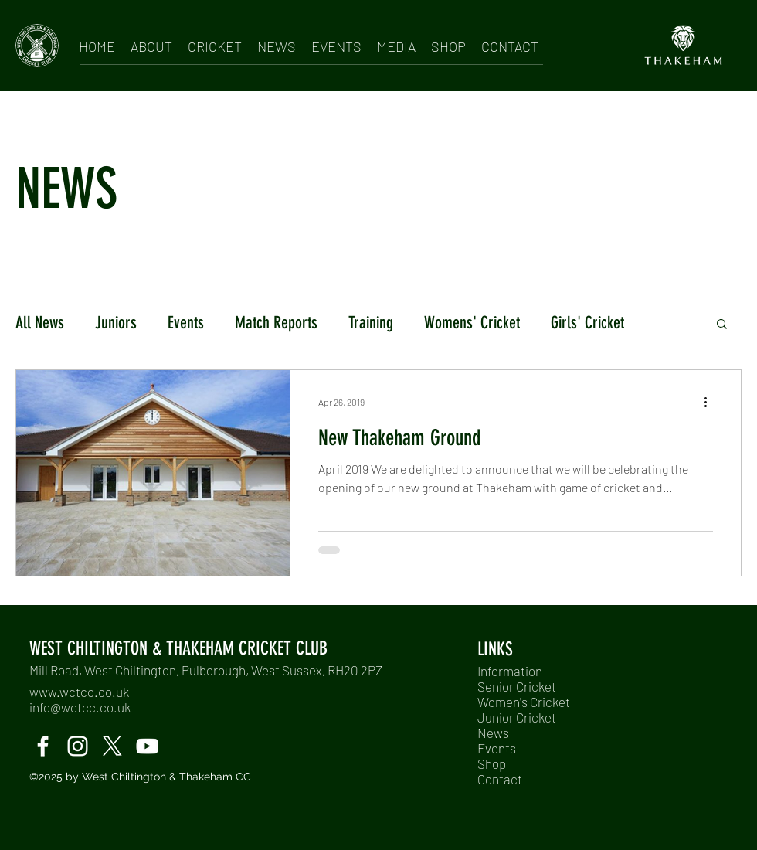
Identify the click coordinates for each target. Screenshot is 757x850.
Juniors (116, 322)
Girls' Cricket (587, 322)
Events (186, 322)
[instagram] (77, 746)
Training (370, 322)
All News (39, 322)
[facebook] (42, 746)
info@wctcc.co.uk (80, 707)
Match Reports (276, 322)
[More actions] (710, 402)
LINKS (495, 649)
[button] (151, 44)
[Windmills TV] (147, 746)
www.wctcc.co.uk (79, 691)
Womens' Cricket (472, 322)
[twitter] (112, 746)
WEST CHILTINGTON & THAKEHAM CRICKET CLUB (178, 648)
